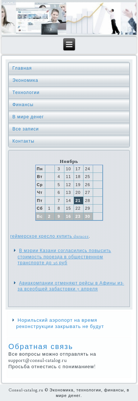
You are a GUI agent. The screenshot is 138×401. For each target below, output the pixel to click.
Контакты (24, 141)
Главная (22, 68)
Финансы (23, 105)
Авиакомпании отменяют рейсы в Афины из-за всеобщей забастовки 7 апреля (71, 286)
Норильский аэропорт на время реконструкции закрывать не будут (60, 323)
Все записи (26, 129)
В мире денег (28, 117)
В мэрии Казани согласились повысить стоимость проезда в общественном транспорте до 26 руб (64, 257)
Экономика (25, 80)
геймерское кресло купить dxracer (49, 236)
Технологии (26, 92)
